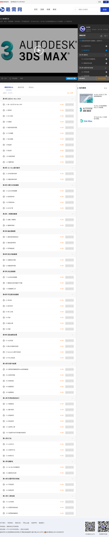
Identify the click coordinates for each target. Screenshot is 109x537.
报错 (21, 78)
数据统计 (41, 523)
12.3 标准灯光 (85, 50)
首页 (36, 9)
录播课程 (10, 21)
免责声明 (34, 523)
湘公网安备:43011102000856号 (54, 532)
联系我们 (10, 523)
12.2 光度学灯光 (86, 46)
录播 (48, 9)
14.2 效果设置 (85, 76)
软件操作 (17, 21)
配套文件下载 (71, 78)
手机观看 (15, 78)
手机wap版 (26, 523)
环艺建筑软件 (25, 21)
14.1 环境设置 (85, 72)
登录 (99, 2)
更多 (105, 88)
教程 (54, 9)
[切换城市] (6, 2)
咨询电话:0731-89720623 (18, 2)
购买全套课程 (102, 78)
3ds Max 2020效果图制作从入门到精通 (51, 21)
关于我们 (2, 523)
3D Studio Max (35, 21)
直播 (42, 9)
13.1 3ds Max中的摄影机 (88, 59)
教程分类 (18, 523)
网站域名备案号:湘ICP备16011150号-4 (33, 532)
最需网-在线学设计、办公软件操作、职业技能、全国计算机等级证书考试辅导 (14, 9)
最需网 (88, 27)
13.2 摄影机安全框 (86, 63)
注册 (106, 2)
